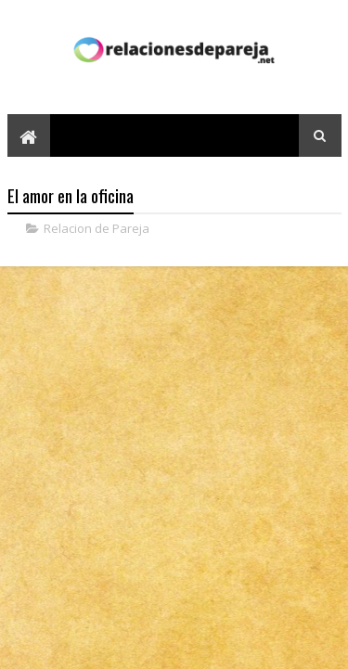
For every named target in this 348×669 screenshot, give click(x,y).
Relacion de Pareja (96, 228)
